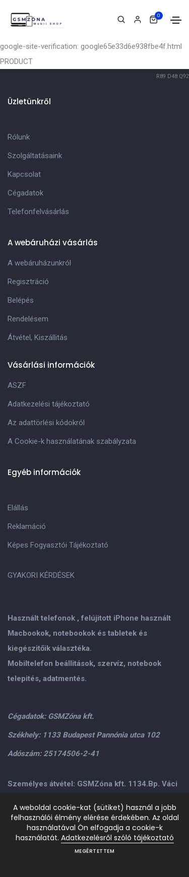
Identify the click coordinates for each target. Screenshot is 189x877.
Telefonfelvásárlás (38, 211)
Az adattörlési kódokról (46, 422)
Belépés (21, 300)
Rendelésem (28, 318)
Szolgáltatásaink (35, 155)
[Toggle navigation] (175, 20)
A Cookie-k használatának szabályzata (72, 441)
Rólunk (19, 137)
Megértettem (95, 851)
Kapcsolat (24, 174)
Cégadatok (25, 192)
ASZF (17, 385)
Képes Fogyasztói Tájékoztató (58, 545)
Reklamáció (27, 526)
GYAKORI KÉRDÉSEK (41, 575)
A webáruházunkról (39, 262)
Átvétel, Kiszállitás (38, 337)
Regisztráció (28, 281)
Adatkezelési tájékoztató (49, 404)
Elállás (18, 507)
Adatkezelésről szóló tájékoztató (117, 838)
